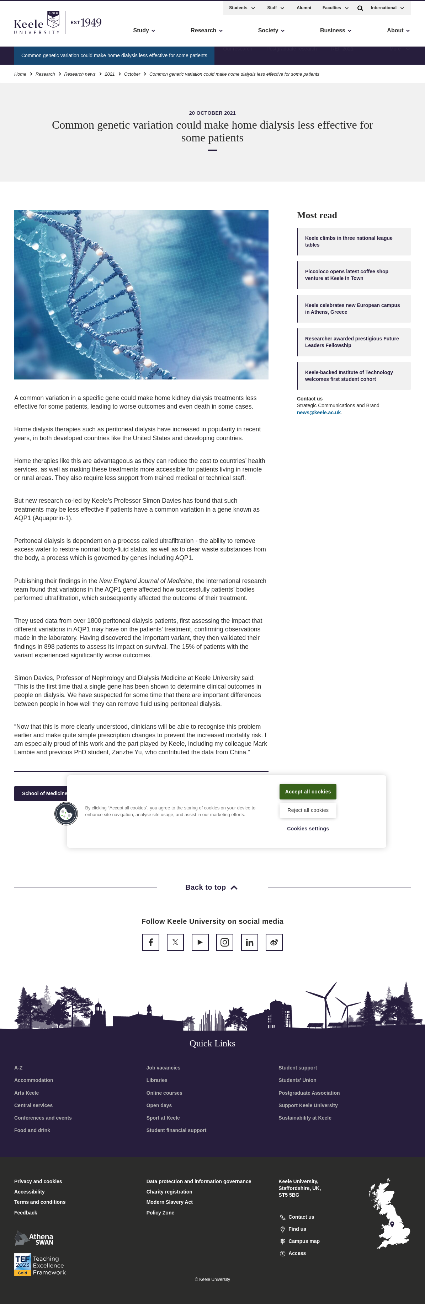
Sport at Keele (163, 1118)
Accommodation (33, 1080)
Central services (33, 1105)
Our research (238, 53)
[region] (226, 806)
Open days (159, 1105)
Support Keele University (308, 1105)
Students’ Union (297, 1080)
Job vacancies (164, 1068)
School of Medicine (47, 794)
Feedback (25, 1213)
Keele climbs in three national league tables (349, 241)
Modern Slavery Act (170, 1202)
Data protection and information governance (199, 1181)
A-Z (18, 1068)
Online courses (164, 1093)
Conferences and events (43, 1118)
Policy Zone (161, 1213)
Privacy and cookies (38, 1181)
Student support (297, 1068)
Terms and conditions (39, 1202)
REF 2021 (342, 53)
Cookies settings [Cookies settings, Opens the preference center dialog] (308, 828)
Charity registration (169, 1192)
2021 (110, 72)
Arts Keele (26, 1093)
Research (45, 72)
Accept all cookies (308, 786)
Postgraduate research (291, 53)
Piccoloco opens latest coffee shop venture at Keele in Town (346, 275)
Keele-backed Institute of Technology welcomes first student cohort (349, 376)
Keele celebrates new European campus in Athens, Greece (352, 308)
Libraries (157, 1080)
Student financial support (177, 1130)
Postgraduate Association (309, 1093)
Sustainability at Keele (304, 1118)
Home (20, 72)
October (132, 72)
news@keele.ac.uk (319, 412)
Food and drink (32, 1130)
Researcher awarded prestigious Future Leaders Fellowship (352, 342)
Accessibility (29, 1192)
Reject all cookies (308, 810)
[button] (360, 6)
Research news (79, 72)
